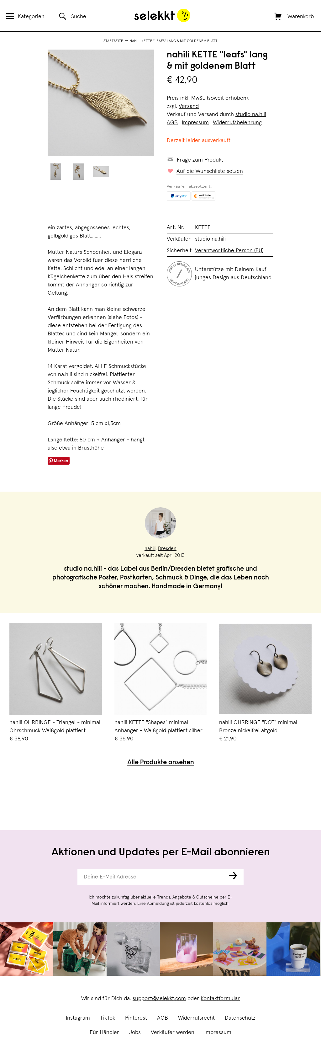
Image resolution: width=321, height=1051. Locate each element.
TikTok (107, 1018)
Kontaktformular (220, 998)
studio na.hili (250, 114)
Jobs (135, 1032)
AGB (162, 1018)
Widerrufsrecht (196, 1018)
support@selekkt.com (159, 998)
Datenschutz (240, 1018)
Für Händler (104, 1032)
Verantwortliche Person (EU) (229, 250)
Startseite (113, 41)
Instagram (78, 1018)
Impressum (217, 1032)
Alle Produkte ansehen (160, 763)
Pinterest (136, 1018)
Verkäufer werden (172, 1032)
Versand (189, 106)
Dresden (167, 548)
